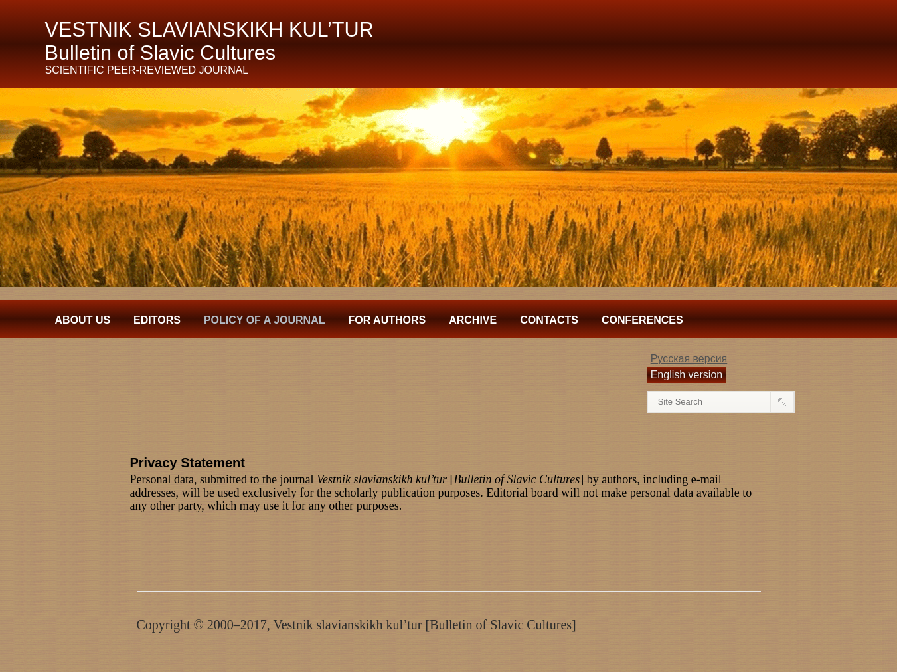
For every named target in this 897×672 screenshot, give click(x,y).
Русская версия (689, 358)
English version (687, 374)
